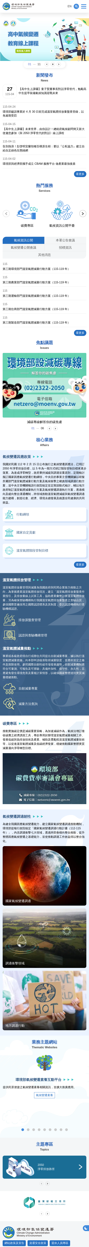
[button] (76, 6)
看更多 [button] (81, 564)
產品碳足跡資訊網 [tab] (50, 1129)
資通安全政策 (37, 1243)
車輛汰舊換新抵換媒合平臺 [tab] (66, 1129)
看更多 (81, 173)
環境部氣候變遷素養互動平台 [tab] (22, 1129)
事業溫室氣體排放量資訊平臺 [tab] (28, 1129)
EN (70, 6)
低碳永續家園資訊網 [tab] (44, 1129)
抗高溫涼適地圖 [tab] (55, 1129)
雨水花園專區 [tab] (61, 1129)
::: (63, 6)
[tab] (23, 240)
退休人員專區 (59, 1243)
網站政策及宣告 (14, 1243)
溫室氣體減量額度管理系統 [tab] (39, 1129)
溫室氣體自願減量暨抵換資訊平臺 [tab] (33, 1129)
